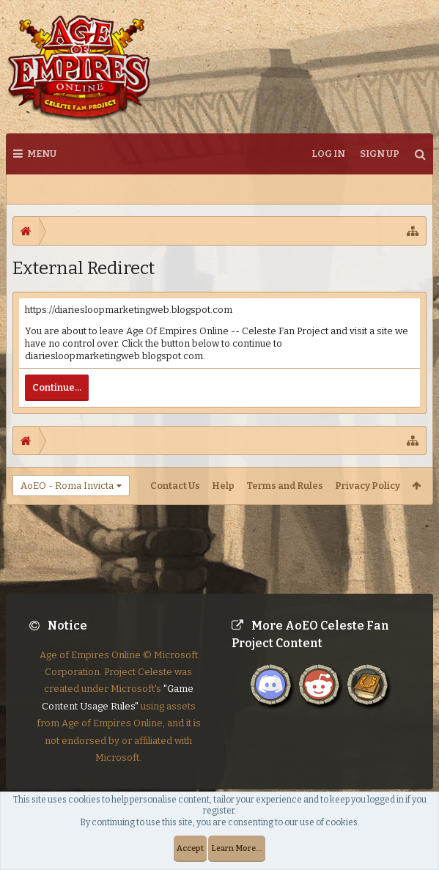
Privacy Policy (367, 485)
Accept (190, 848)
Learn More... (236, 848)
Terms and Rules (284, 485)
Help (223, 485)
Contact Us (175, 485)
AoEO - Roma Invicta (67, 485)
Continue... (56, 387)
